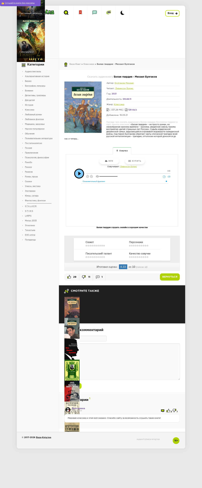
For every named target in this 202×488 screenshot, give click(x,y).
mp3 (109, 161)
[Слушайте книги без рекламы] (20, 3)
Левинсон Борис (124, 88)
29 (71, 276)
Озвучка (123, 151)
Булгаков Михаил (124, 83)
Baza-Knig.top (43, 437)
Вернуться (169, 277)
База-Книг (75, 64)
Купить (134, 161)
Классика (88, 64)
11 (86, 277)
